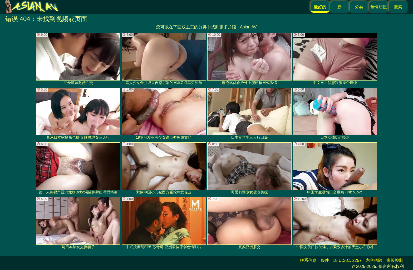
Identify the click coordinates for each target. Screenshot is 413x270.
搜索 (398, 7)
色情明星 (378, 7)
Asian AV (248, 27)
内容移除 (374, 260)
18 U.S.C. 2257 (347, 260)
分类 (359, 7)
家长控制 (394, 260)
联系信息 (308, 260)
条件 (325, 260)
